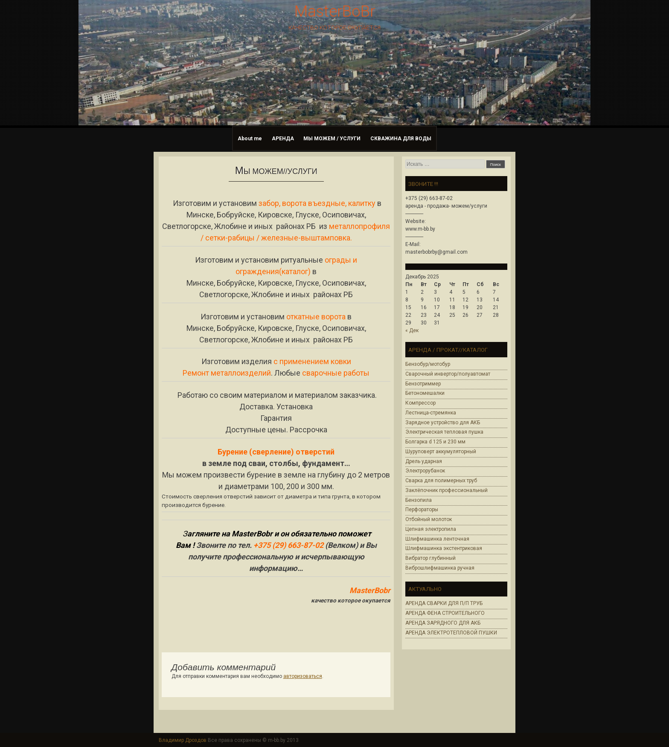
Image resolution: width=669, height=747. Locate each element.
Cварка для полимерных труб (441, 481)
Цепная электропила (430, 529)
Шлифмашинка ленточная (437, 539)
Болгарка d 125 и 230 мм (435, 442)
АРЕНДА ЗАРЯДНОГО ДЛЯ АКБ (442, 623)
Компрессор (420, 403)
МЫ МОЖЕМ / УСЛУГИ (332, 139)
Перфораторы (421, 509)
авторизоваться (302, 676)
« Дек (412, 330)
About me (250, 139)
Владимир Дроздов (183, 740)
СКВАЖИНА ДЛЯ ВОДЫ (400, 139)
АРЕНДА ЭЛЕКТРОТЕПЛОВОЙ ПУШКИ (451, 633)
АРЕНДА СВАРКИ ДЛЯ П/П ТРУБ (444, 603)
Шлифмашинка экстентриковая (443, 548)
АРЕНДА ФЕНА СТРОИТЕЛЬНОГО (445, 613)
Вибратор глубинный (430, 558)
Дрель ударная (423, 461)
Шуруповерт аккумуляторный (440, 452)
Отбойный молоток (428, 519)
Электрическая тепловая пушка (444, 432)
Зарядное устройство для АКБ (442, 423)
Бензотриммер (423, 384)
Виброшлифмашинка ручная (439, 568)
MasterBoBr (334, 11)
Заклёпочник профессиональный (446, 490)
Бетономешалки (425, 393)
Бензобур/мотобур (427, 364)
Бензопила (418, 500)
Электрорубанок (425, 471)
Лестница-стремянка (430, 413)
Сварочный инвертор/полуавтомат (447, 374)
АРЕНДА (283, 139)
